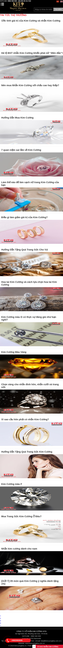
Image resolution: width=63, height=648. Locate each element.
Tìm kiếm (58, 9)
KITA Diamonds (35, 638)
